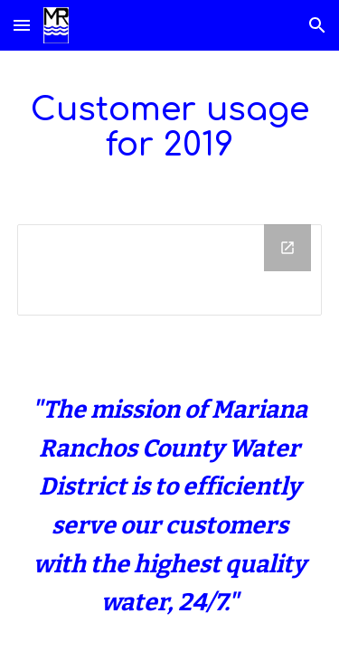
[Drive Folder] (170, 270)
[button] (21, 25)
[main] (170, 126)
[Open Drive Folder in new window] (287, 247)
